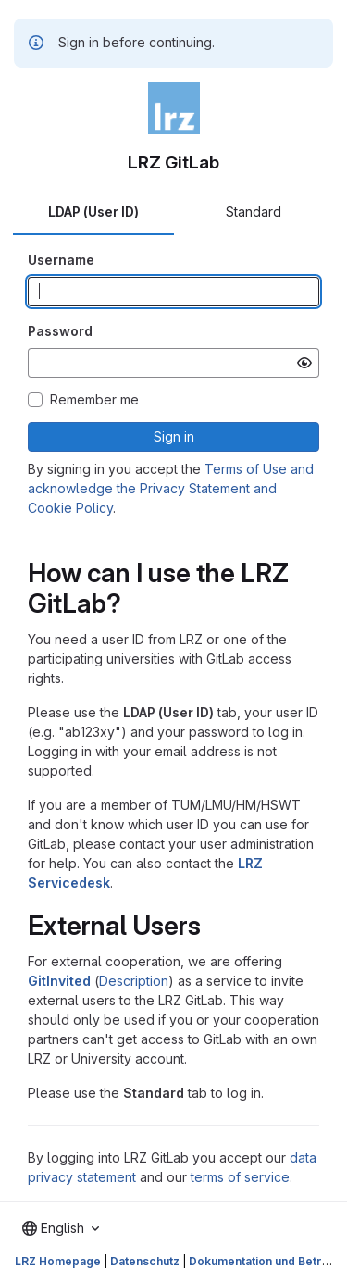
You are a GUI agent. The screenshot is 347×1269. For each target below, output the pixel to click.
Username (61, 259)
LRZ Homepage (58, 1261)
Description (133, 981)
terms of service (240, 1177)
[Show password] (304, 363)
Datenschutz (145, 1261)
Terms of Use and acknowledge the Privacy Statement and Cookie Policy (171, 488)
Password (60, 331)
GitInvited (59, 981)
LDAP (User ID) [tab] (93, 211)
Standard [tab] (253, 211)
